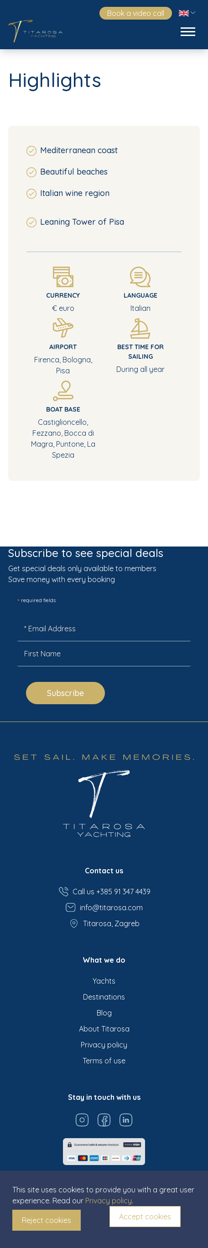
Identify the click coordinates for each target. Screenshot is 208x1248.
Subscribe (65, 693)
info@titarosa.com (104, 907)
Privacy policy (104, 1044)
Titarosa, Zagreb (104, 923)
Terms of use (104, 1060)
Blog (104, 1012)
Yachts (104, 980)
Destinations (104, 996)
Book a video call (135, 13)
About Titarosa (104, 1028)
